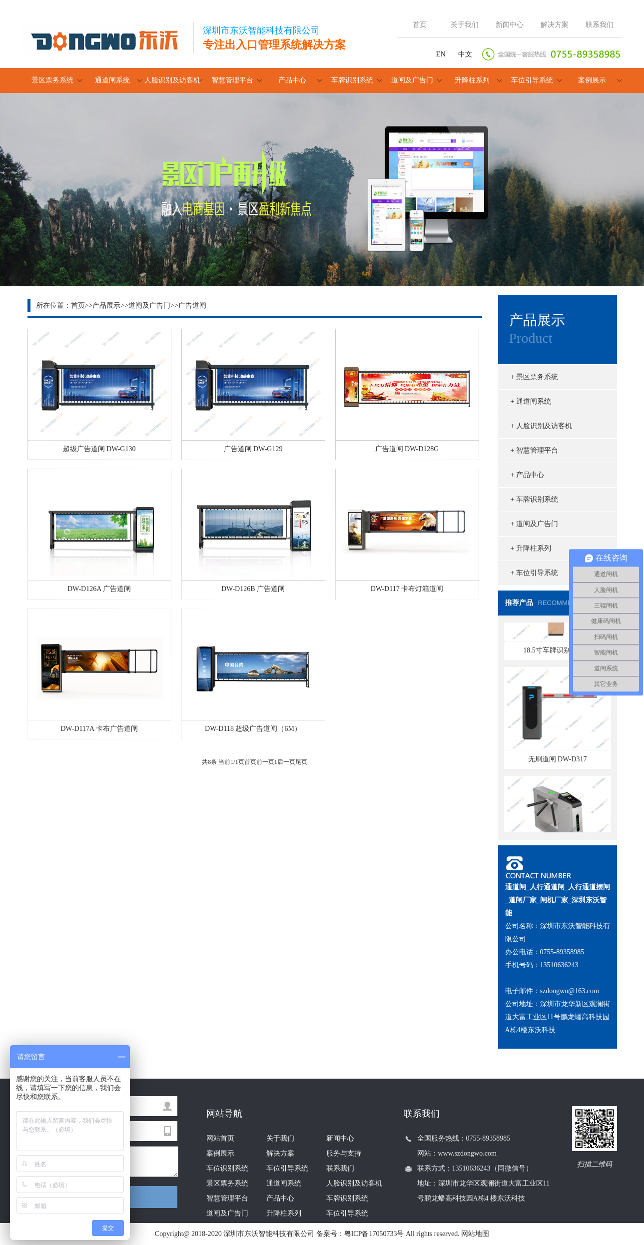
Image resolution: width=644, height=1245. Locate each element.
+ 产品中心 (527, 475)
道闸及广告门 (412, 80)
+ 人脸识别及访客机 (541, 426)
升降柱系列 (472, 80)
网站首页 (220, 1138)
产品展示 (106, 305)
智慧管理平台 (232, 80)
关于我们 (465, 24)
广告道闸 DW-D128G (407, 449)
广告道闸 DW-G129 (253, 449)
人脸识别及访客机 (172, 80)
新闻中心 (510, 24)
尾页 (301, 761)
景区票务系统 (52, 80)
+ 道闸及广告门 (534, 524)
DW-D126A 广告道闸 (99, 589)
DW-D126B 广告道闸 (253, 589)
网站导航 (224, 1114)
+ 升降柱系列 (531, 548)
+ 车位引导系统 (534, 573)
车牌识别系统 (352, 80)
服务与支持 (343, 1153)
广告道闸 (192, 305)
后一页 (286, 761)
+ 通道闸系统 (531, 401)
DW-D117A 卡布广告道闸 (99, 728)
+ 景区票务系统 (534, 377)
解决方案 (555, 24)
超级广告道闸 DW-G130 (99, 449)
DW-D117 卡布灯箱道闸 (407, 589)
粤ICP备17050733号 (374, 1234)
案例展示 (592, 80)
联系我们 (600, 24)
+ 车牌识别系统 (534, 499)
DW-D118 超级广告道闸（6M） (253, 728)
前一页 (265, 761)
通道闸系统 (112, 80)
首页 (420, 24)
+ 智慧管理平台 (534, 450)
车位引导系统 (532, 80)
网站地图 (475, 1234)
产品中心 (292, 80)
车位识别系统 (227, 1168)
